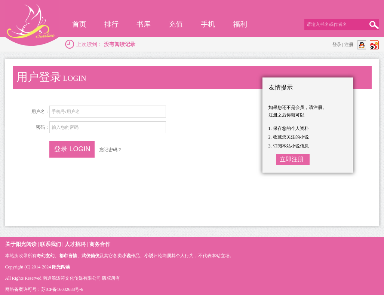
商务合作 (99, 244)
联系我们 (50, 244)
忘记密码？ (110, 149)
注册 (348, 44)
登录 (336, 44)
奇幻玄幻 (46, 255)
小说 (126, 255)
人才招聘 (75, 244)
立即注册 (292, 159)
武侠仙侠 (90, 255)
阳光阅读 (61, 267)
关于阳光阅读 (21, 244)
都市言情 (68, 255)
